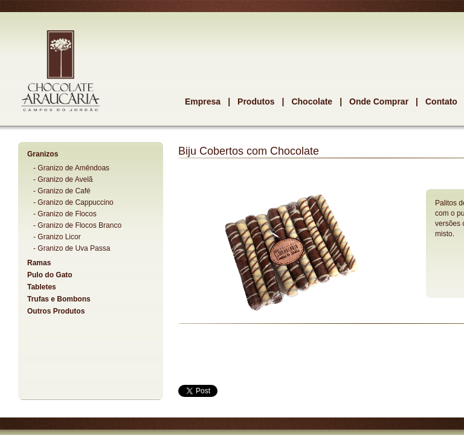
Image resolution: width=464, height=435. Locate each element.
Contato (441, 101)
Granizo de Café (63, 191)
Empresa (203, 101)
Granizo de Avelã (64, 179)
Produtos (255, 101)
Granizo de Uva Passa (73, 248)
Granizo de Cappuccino (75, 202)
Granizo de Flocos (66, 214)
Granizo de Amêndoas (73, 168)
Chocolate (311, 101)
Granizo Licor (58, 237)
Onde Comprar (378, 101)
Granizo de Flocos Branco (79, 225)
